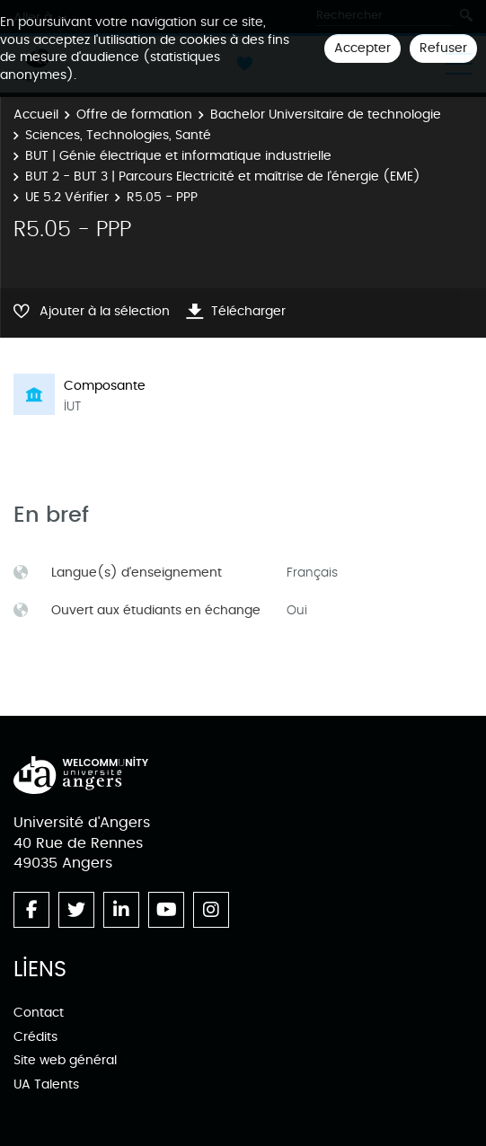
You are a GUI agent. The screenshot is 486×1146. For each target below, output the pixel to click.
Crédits (35, 1036)
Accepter (362, 48)
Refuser (443, 48)
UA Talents (46, 1084)
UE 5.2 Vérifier (67, 197)
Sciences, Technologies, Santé (118, 135)
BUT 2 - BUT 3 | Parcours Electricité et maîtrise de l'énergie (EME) (222, 176)
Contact (38, 1012)
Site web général (65, 1060)
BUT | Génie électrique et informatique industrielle (178, 155)
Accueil (35, 114)
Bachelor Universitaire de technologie (325, 114)
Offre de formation (134, 114)
